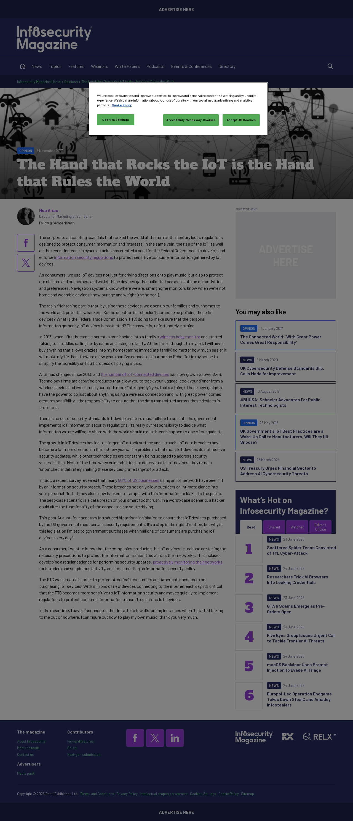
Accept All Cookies (241, 120)
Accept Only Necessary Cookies (191, 120)
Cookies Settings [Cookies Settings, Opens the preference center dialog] (115, 119)
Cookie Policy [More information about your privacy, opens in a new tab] (122, 105)
